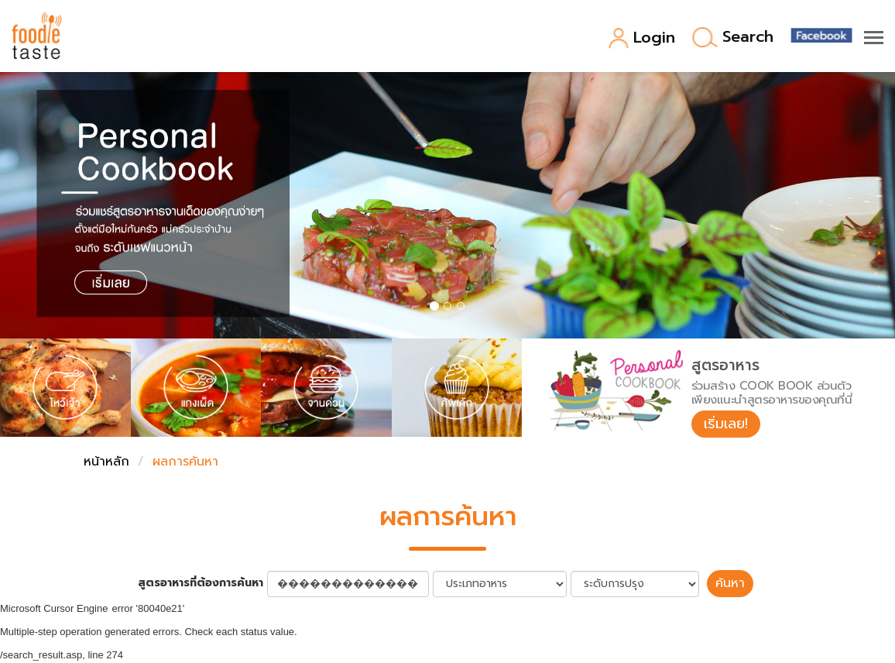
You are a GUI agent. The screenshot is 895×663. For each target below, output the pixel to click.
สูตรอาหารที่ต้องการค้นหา (200, 583)
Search (732, 37)
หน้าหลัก (106, 461)
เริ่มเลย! (726, 424)
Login (641, 38)
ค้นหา (730, 583)
